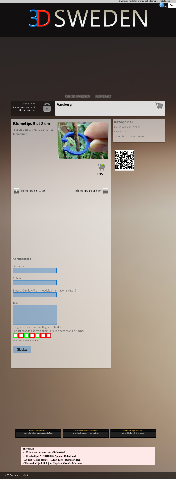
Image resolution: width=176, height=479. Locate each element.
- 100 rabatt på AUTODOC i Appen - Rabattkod (48, 456)
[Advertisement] (88, 63)
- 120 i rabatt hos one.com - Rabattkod (43, 452)
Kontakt (103, 96)
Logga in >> (28, 103)
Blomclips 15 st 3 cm (92, 191)
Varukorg (64, 104)
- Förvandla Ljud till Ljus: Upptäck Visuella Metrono (51, 463)
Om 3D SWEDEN (77, 96)
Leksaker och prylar (127, 127)
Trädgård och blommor (129, 136)
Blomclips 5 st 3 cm (29, 191)
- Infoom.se (27, 448)
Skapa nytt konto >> (23, 107)
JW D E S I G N (32, 340)
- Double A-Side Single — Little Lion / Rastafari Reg (50, 459)
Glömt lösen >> (27, 110)
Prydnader (120, 131)
